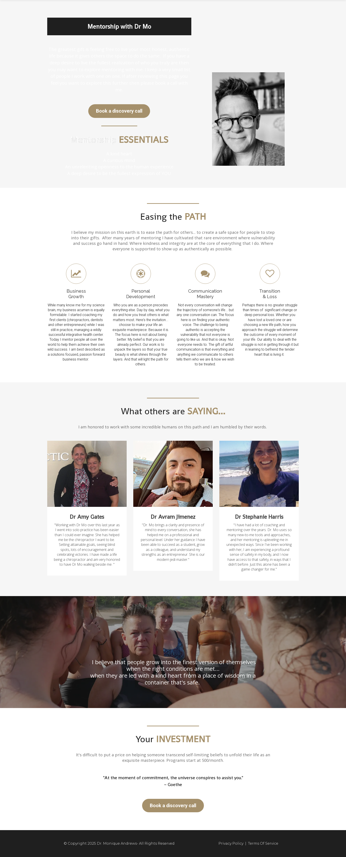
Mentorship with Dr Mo (119, 26)
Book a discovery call (119, 111)
